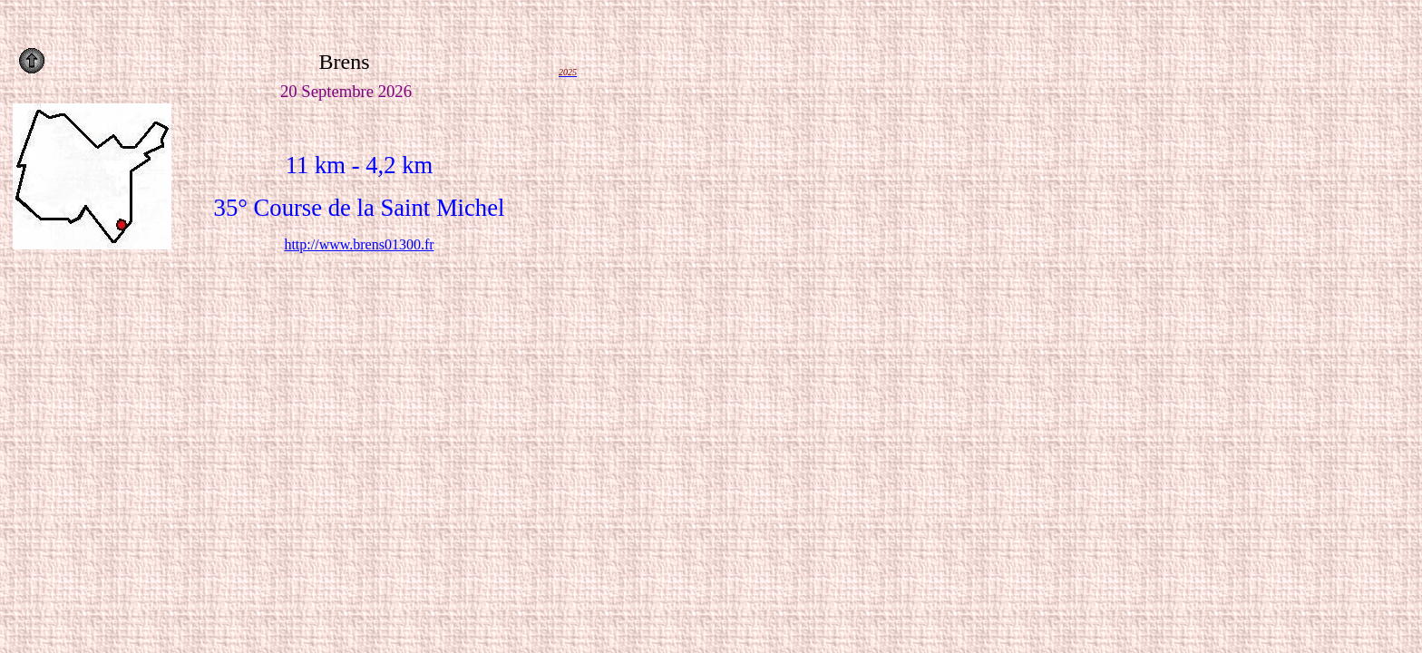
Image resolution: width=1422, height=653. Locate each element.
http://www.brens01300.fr (358, 244)
